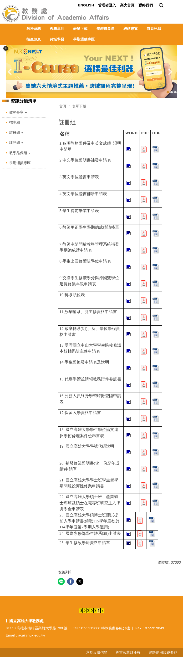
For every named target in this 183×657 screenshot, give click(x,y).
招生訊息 (33, 39)
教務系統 (33, 28)
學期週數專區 (84, 39)
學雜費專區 (105, 28)
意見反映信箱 (96, 652)
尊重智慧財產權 (128, 652)
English (86, 5)
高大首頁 (127, 5)
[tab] (168, 92)
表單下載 (80, 28)
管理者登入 (107, 5)
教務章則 (57, 28)
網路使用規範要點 (163, 652)
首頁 (62, 106)
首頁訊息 (154, 28)
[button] (5, 48)
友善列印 (65, 572)
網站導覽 (130, 28)
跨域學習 (57, 39)
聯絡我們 (145, 5)
